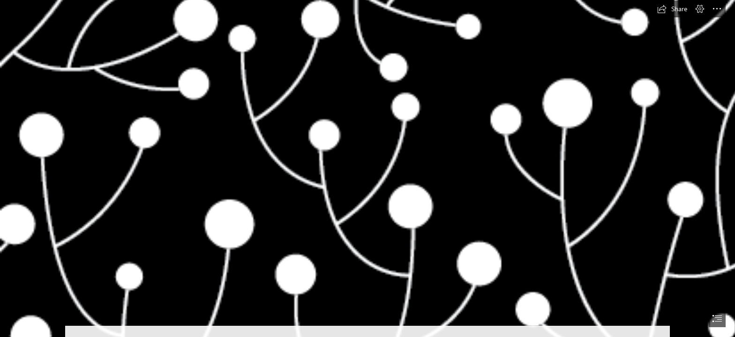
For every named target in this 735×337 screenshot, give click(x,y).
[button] (672, 8)
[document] (367, 168)
